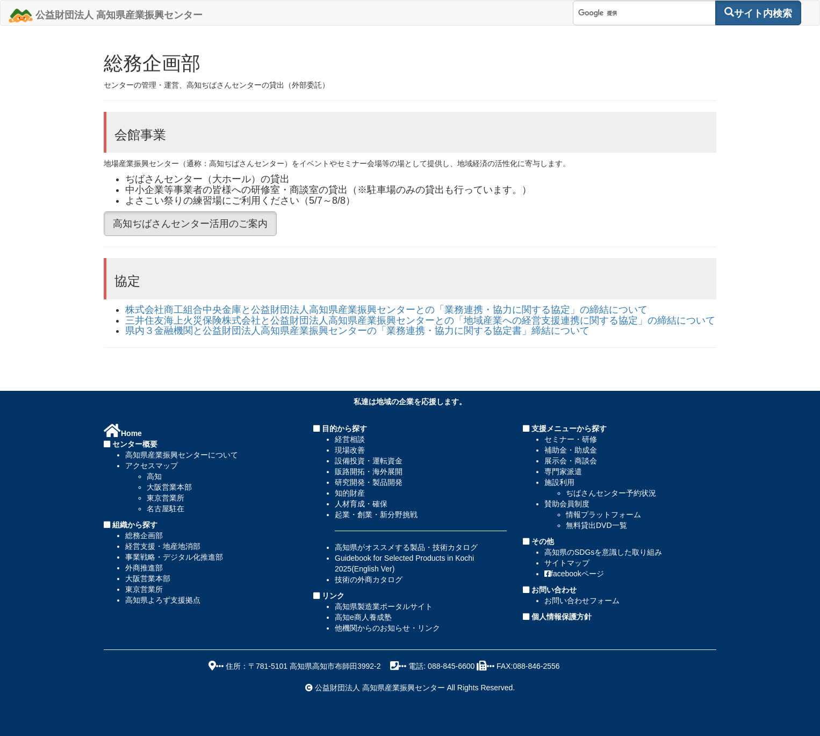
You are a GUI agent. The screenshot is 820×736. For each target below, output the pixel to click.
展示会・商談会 (570, 460)
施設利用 (559, 482)
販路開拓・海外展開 (368, 471)
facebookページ (574, 573)
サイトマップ (566, 563)
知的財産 (350, 493)
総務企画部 (144, 535)
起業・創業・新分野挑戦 (376, 514)
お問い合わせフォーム (582, 600)
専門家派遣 (563, 471)
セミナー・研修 (570, 439)
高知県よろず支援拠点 (162, 600)
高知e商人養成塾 (363, 617)
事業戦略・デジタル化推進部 (174, 557)
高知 (154, 476)
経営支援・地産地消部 (162, 546)
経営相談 (350, 439)
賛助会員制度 (566, 503)
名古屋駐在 (165, 508)
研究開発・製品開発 (368, 482)
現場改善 (350, 450)
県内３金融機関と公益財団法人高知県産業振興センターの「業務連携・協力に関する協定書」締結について (357, 330)
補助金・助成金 (570, 450)
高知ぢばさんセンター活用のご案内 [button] (190, 223)
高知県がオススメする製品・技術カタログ (406, 547)
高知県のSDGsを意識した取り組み (603, 552)
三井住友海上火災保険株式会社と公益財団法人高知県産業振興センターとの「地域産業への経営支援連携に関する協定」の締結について (420, 320)
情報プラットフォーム (603, 514)
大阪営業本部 (169, 487)
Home (123, 433)
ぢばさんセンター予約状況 (611, 493)
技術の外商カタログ (368, 579)
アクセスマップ (151, 465)
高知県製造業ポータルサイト (384, 606)
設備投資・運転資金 (368, 460)
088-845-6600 (451, 666)
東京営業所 (165, 498)
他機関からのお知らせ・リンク (387, 628)
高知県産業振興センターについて (181, 455)
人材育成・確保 (361, 503)
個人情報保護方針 (560, 616)
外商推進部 (144, 567)
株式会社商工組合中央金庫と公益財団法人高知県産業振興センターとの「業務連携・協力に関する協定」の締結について (386, 309)
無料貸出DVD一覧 (596, 525)
